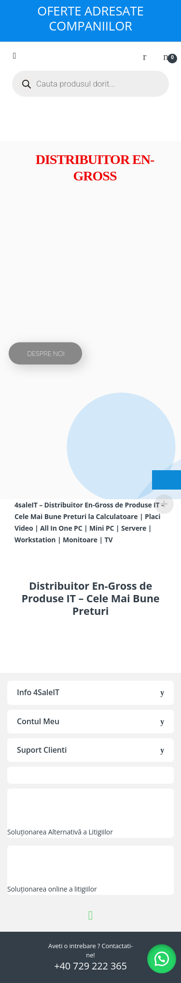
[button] (161, 958)
